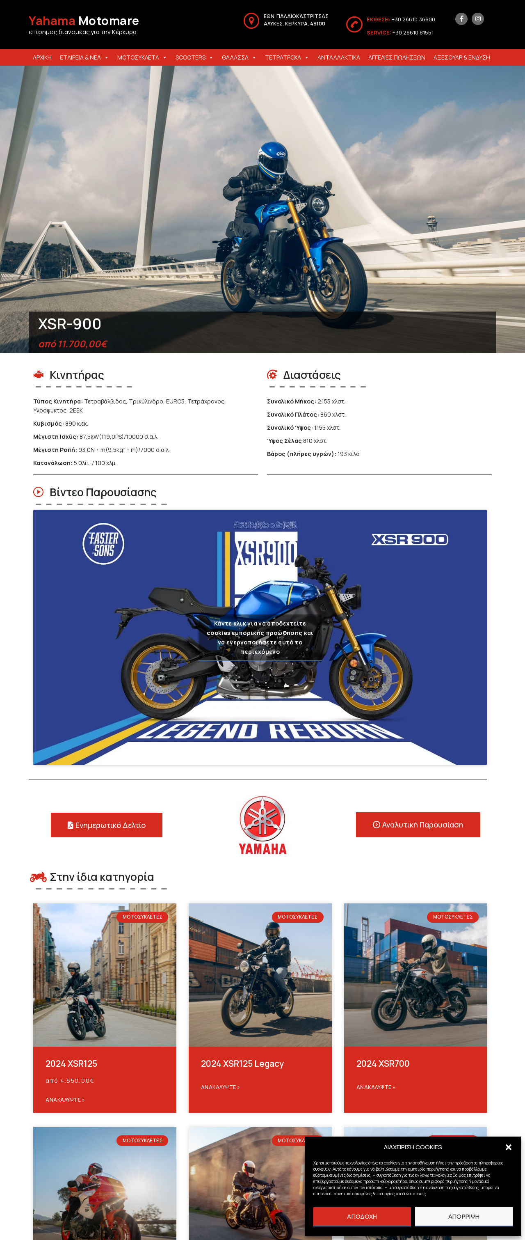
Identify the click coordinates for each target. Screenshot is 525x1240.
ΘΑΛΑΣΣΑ (239, 57)
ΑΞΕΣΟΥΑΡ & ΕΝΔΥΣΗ (462, 57)
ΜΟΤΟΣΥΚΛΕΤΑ (142, 57)
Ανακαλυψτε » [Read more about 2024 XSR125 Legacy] (220, 1087)
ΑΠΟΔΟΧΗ (362, 1216)
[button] (508, 1147)
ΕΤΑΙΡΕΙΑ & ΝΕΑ (84, 57)
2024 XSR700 (383, 1063)
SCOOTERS (195, 57)
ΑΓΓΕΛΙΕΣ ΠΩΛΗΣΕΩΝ (396, 57)
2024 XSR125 (71, 1063)
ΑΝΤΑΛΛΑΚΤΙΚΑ (338, 57)
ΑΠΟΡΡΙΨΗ (463, 1216)
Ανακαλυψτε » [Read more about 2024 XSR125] (65, 1099)
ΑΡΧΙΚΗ (42, 57)
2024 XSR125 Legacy (242, 1063)
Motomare (84, 20)
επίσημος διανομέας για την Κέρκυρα (83, 32)
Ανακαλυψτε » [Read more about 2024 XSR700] (376, 1087)
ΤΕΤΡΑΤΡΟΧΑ (287, 57)
